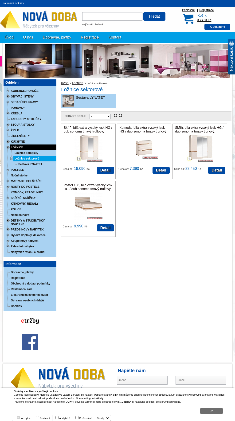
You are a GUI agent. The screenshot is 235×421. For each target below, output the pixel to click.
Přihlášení (188, 10)
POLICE (16, 209)
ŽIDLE (15, 130)
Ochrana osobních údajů (27, 300)
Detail (105, 170)
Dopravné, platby (57, 37)
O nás (28, 37)
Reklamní (45, 418)
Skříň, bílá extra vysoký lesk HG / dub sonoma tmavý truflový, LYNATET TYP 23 (199, 131)
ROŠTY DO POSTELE (25, 186)
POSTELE (17, 170)
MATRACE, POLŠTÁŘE (26, 181)
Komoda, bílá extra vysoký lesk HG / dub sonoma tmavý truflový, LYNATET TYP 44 (143, 131)
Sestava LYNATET (90, 97)
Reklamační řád (21, 289)
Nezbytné (25, 418)
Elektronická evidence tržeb (29, 294)
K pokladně (217, 26)
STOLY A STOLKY (23, 124)
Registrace (206, 10)
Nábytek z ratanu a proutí (27, 252)
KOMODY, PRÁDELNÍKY (27, 192)
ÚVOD (65, 83)
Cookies (16, 306)
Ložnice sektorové (27, 158)
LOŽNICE (77, 83)
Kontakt (115, 37)
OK (211, 410)
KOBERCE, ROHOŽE (25, 91)
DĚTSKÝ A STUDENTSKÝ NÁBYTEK (28, 222)
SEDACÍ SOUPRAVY (24, 102)
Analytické (64, 418)
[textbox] (112, 16)
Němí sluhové (20, 215)
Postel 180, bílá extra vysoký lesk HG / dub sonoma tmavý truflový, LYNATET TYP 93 (88, 189)
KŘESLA (16, 113)
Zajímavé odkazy (13, 3)
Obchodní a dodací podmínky (30, 283)
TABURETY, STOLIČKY (26, 119)
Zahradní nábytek (22, 246)
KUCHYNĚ (18, 141)
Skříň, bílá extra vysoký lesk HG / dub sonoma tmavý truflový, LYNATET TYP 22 (88, 131)
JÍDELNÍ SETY (20, 136)
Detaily (100, 418)
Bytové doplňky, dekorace (28, 235)
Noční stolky (19, 175)
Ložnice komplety (26, 153)
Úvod (9, 37)
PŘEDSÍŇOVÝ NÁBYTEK (27, 229)
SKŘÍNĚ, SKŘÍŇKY (23, 198)
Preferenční (85, 418)
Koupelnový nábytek (24, 240)
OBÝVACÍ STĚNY (22, 96)
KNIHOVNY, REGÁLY (25, 203)
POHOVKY (18, 107)
